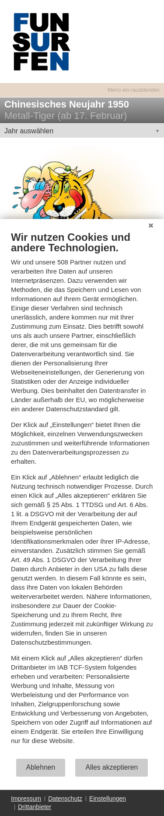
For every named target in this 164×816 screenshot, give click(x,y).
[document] (82, 494)
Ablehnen (41, 767)
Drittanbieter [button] (34, 806)
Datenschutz (65, 798)
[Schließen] (150, 225)
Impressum (26, 798)
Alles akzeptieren (111, 767)
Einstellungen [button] (107, 798)
